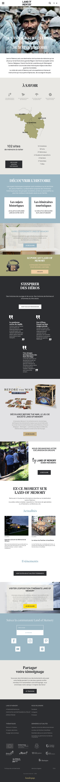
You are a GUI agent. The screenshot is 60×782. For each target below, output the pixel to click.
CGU (54, 768)
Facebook (34, 709)
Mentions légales (36, 768)
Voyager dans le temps (12, 733)
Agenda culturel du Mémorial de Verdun (42, 727)
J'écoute (40, 272)
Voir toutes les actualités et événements (30, 573)
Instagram (34, 712)
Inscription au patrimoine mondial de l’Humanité (41, 736)
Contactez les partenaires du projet (18, 712)
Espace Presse (10, 715)
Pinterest (34, 715)
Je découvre (30, 245)
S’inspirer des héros (11, 730)
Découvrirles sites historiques (14, 164)
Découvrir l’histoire (11, 727)
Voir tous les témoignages (30, 307)
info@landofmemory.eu (12, 709)
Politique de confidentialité (12, 768)
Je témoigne (30, 691)
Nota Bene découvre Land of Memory (41, 733)
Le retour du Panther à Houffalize (40, 730)
